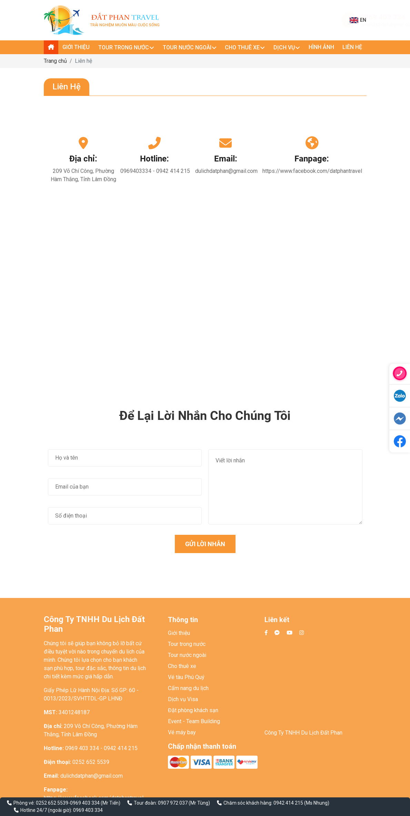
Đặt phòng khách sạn (193, 710)
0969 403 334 (311, 17)
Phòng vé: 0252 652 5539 (40, 803)
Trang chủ (55, 61)
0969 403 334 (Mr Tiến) (95, 803)
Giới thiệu (179, 633)
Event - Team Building (194, 721)
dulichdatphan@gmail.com (316, 24)
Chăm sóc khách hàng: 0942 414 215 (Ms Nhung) (276, 803)
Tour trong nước (187, 644)
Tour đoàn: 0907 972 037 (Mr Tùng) (172, 803)
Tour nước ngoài (187, 655)
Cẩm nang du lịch (188, 688)
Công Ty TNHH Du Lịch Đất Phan (303, 732)
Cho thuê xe (182, 666)
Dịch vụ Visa (183, 699)
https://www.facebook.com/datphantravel (312, 171)
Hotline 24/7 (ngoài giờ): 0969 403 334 (61, 810)
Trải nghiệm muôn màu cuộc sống (125, 20)
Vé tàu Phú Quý (186, 677)
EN (358, 20)
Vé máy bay (182, 732)
